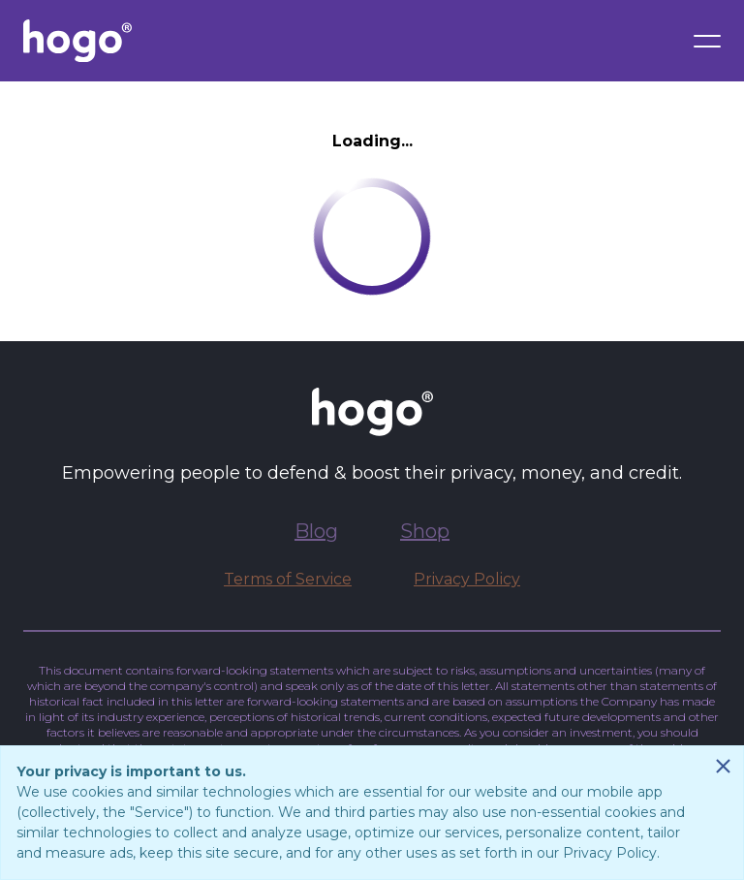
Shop (425, 531)
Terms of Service (288, 579)
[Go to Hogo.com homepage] (77, 40)
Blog (316, 531)
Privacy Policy (467, 579)
